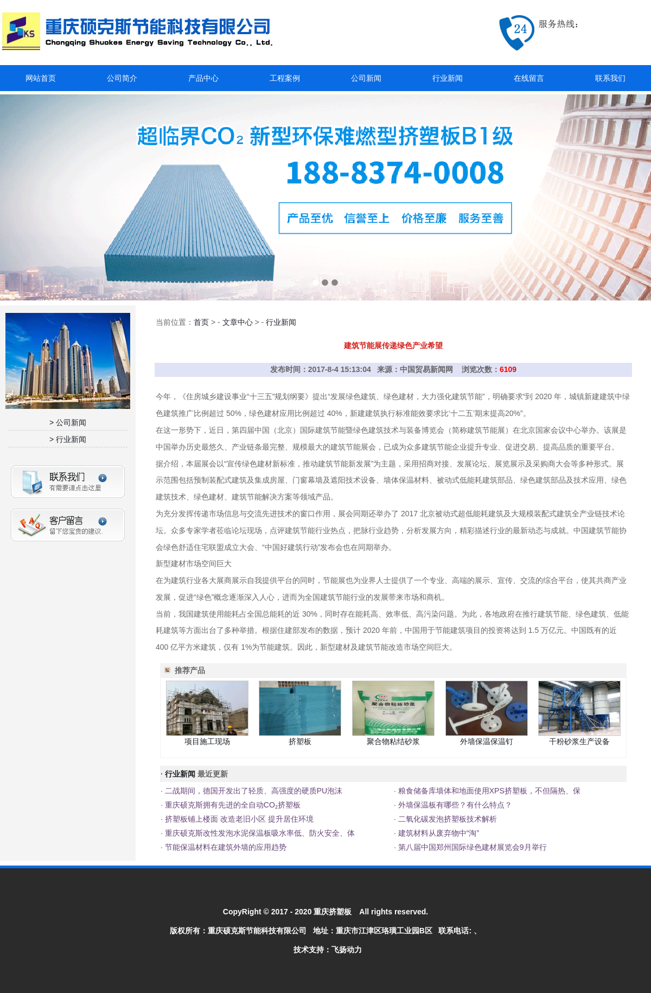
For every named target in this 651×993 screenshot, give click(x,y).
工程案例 (285, 78)
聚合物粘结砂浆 (393, 741)
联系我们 (610, 78)
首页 (201, 322)
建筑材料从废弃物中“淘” (437, 833)
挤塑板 (300, 741)
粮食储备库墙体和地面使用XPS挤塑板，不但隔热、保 (488, 790)
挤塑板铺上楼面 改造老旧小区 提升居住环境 (238, 819)
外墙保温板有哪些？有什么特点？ (454, 804)
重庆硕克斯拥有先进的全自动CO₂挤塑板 (232, 804)
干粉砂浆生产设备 (579, 741)
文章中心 (237, 322)
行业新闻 (447, 78)
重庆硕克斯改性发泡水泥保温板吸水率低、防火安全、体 (259, 833)
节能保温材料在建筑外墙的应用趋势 (224, 847)
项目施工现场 (207, 741)
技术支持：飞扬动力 (327, 949)
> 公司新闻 (67, 422)
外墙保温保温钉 (486, 741)
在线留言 (529, 78)
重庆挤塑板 (333, 911)
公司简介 (122, 78)
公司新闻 (366, 78)
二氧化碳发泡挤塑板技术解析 (446, 819)
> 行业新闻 (67, 439)
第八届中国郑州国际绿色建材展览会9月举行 (471, 847)
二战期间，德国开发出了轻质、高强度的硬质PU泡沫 (252, 790)
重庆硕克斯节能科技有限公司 (257, 930)
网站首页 (40, 78)
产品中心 (203, 78)
